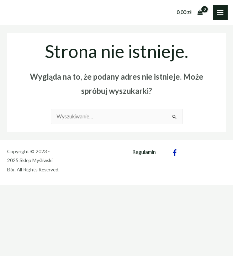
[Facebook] (174, 152)
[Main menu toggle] (220, 12)
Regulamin (144, 152)
